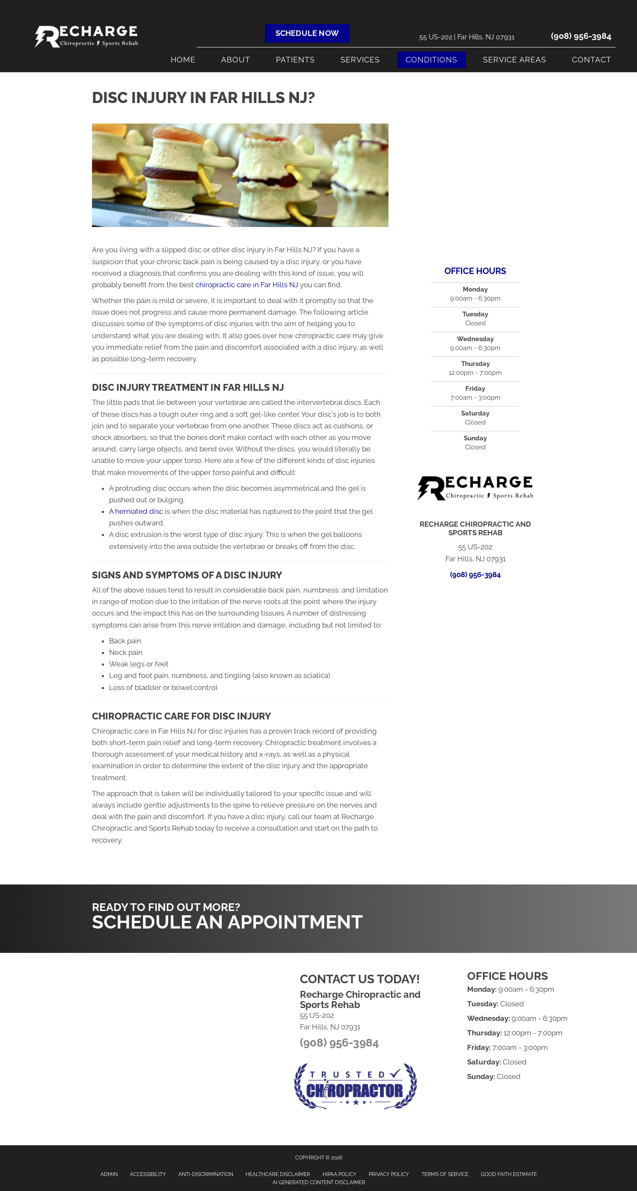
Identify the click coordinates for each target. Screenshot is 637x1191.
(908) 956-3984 (581, 36)
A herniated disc (136, 511)
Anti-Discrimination (205, 1174)
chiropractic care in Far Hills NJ (247, 284)
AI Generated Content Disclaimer (319, 1182)
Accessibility (148, 1174)
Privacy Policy (389, 1174)
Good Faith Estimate (509, 1174)
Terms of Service (444, 1174)
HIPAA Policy (339, 1174)
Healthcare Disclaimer (278, 1174)
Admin (109, 1174)
